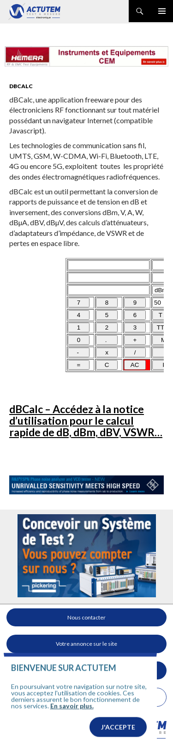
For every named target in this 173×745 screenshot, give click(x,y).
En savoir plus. (72, 740)
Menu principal (162, 11)
